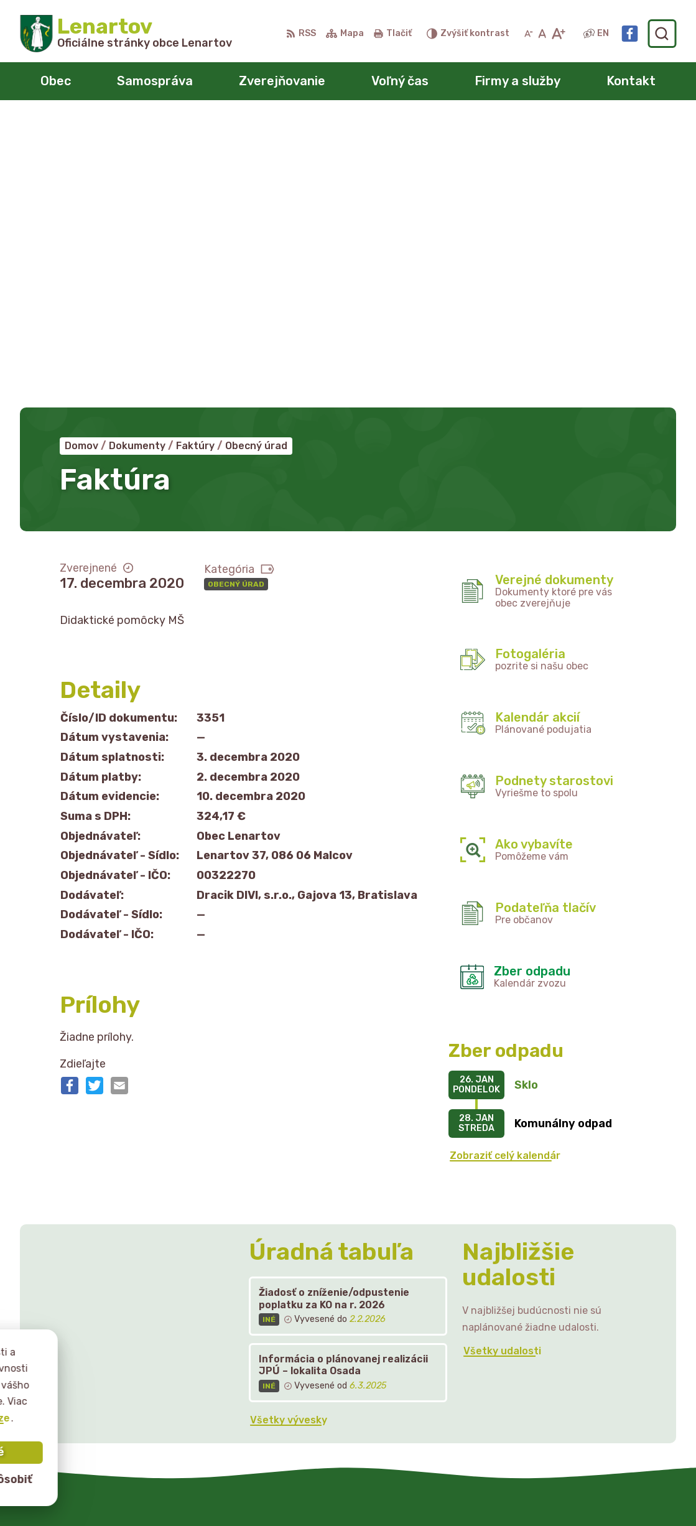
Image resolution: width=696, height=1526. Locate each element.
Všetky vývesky (288, 1131)
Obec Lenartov (388, 1493)
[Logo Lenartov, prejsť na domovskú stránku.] (126, 33)
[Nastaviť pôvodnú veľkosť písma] (542, 34)
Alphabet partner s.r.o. (204, 1493)
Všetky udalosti (502, 1062)
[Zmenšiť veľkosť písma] (529, 34)
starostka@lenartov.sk (583, 1374)
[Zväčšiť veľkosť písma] (558, 34)
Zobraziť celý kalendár (505, 867)
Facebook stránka (571, 1388)
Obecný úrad (236, 295)
